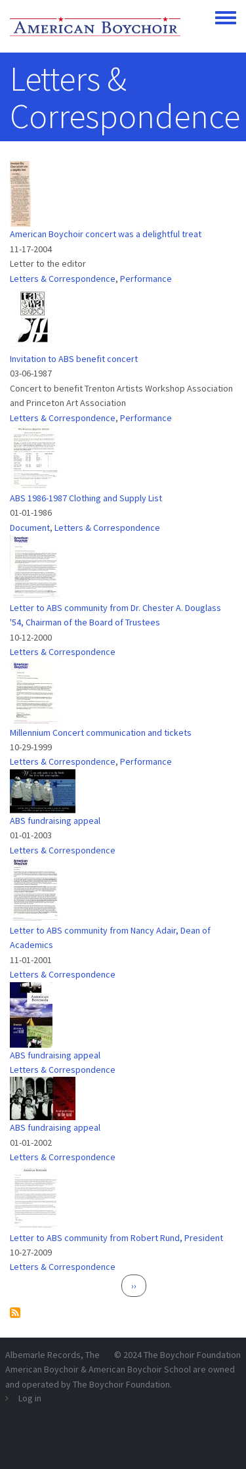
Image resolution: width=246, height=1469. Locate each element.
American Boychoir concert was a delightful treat (105, 234)
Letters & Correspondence (62, 278)
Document (30, 527)
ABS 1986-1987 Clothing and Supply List (86, 498)
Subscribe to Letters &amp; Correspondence (15, 1312)
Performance (146, 278)
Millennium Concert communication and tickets (101, 732)
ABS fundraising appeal (55, 820)
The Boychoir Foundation (192, 1355)
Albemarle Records (43, 1355)
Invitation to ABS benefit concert (74, 359)
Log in (29, 1398)
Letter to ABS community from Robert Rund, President (116, 1238)
